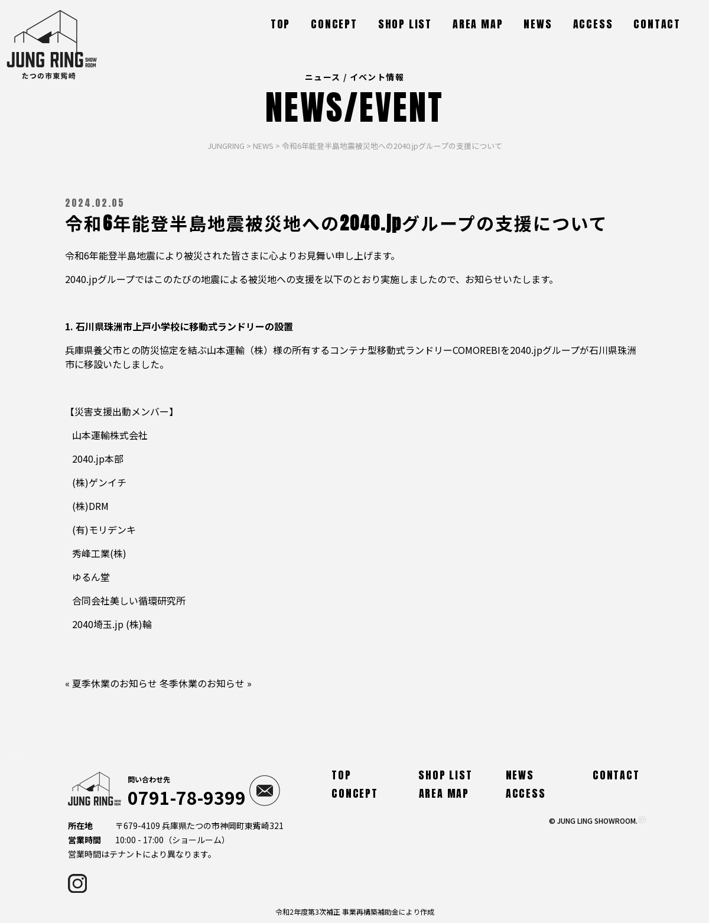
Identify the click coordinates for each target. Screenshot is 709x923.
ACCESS (593, 24)
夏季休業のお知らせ (114, 683)
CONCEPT (334, 24)
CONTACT (657, 24)
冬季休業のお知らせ (202, 683)
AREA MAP (478, 24)
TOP (280, 24)
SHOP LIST (405, 24)
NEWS (537, 24)
